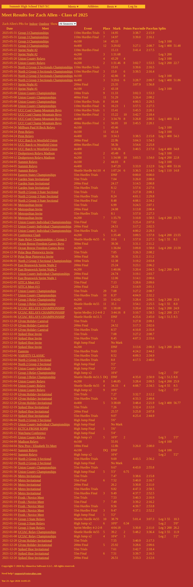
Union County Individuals (34, 368)
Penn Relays (26, 131)
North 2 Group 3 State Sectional (38, 192)
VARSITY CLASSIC (31, 355)
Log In (132, 6)
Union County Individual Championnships (44, 222)
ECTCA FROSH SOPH (33, 428)
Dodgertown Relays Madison (36, 153)
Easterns (23, 351)
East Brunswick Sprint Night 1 (37, 278)
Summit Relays (27, 162)
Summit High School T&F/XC (29, 6)
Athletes (93, 6)
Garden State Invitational (34, 179)
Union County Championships (37, 93)
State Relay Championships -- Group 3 (42, 239)
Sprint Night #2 (28, 50)
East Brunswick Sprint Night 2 (37, 265)
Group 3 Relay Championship (37, 299)
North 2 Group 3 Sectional (34, 359)
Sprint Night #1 (28, 84)
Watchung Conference (32, 433)
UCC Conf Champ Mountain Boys (40, 110)
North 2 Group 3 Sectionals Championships (45, 67)
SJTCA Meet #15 (29, 282)
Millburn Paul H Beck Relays (36, 127)
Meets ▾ (73, 6)
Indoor (33, 23)
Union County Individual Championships (44, 273)
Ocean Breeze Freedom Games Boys (41, 243)
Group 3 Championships (33, 32)
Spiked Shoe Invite (30, 334)
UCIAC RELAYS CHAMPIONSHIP (41, 308)
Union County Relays (31, 58)
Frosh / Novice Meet (31, 497)
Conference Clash (29, 235)
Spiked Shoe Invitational (33, 407)
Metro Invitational (29, 476)
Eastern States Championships (37, 174)
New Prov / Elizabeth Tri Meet (37, 446)
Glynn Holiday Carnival (33, 321)
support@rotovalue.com (27, 573)
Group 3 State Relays (31, 519)
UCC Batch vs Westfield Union (37, 140)
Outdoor (44, 23)
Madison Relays (28, 441)
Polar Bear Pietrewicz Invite (36, 252)
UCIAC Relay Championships (37, 532)
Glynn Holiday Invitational (35, 394)
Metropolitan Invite (30, 205)
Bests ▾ (111, 6)
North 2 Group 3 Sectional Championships (44, 260)
